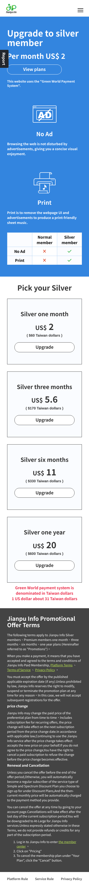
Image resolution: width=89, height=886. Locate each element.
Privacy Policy (45, 670)
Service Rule (44, 879)
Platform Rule (17, 879)
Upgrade (45, 347)
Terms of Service (19, 670)
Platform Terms (62, 665)
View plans (34, 69)
